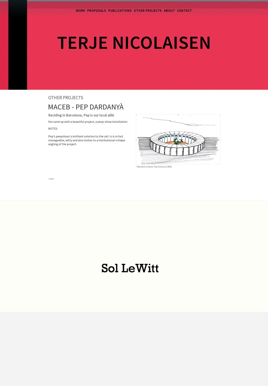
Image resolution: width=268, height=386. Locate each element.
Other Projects (148, 10)
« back (51, 178)
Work (80, 10)
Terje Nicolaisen (134, 42)
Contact (184, 10)
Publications (120, 10)
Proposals (96, 10)
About (169, 10)
